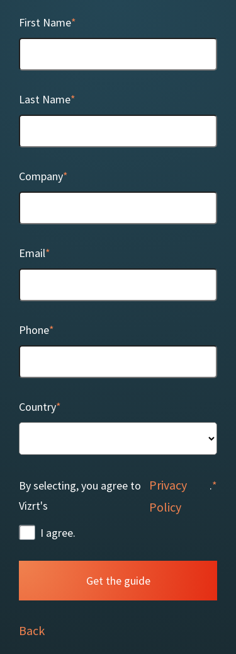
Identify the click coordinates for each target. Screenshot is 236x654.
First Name (45, 22)
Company (41, 176)
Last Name (44, 99)
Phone (34, 330)
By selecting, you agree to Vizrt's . (115, 496)
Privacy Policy (168, 496)
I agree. (58, 532)
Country (37, 406)
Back (32, 630)
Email (32, 253)
